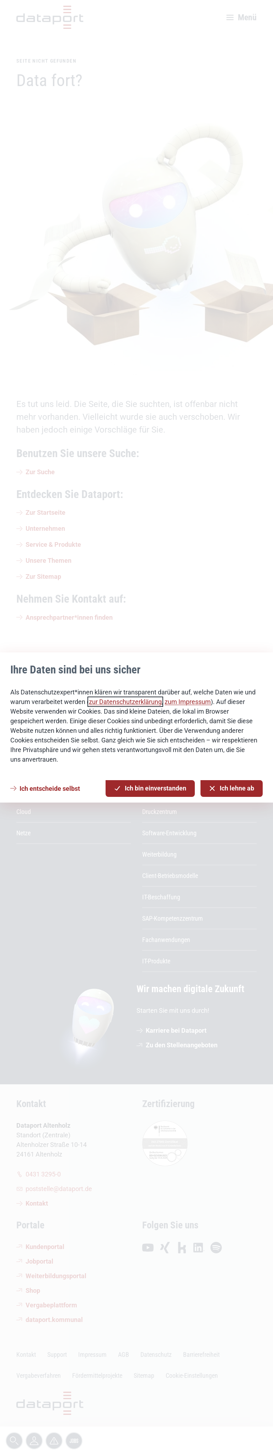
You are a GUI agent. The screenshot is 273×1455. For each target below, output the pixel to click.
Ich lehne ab (231, 788)
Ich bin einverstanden (150, 788)
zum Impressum (188, 701)
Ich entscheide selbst (50, 788)
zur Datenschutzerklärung (125, 701)
